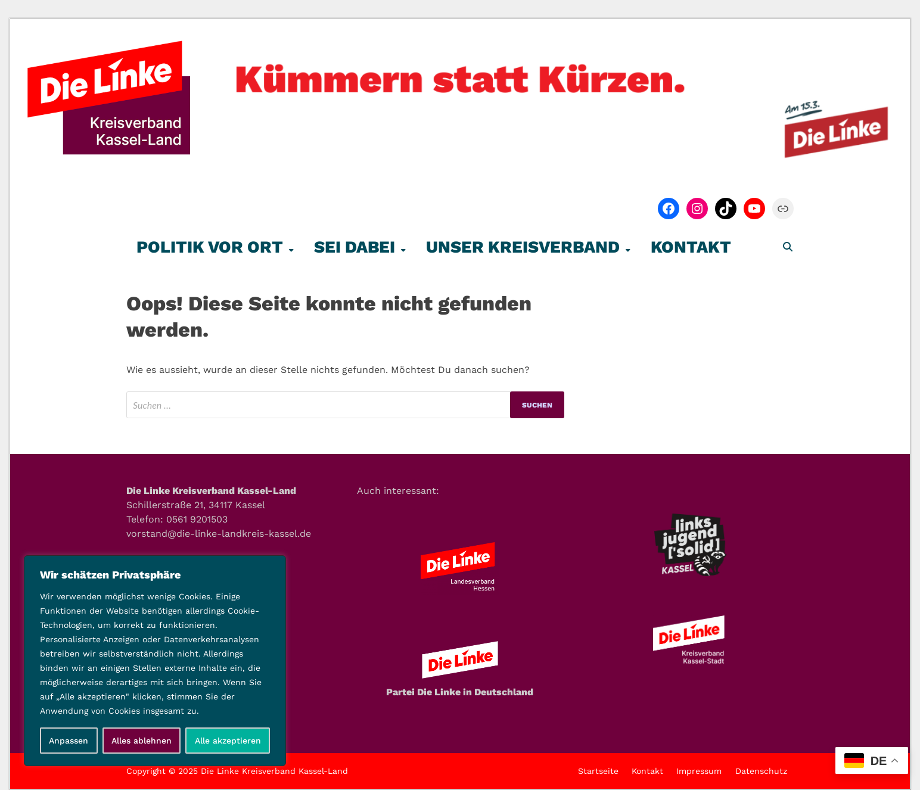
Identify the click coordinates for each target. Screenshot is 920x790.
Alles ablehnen (141, 740)
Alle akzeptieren (228, 740)
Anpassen (68, 740)
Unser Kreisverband (523, 247)
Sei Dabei (354, 247)
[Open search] (788, 248)
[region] (155, 660)
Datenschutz (761, 771)
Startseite (598, 771)
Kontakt (691, 247)
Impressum (699, 771)
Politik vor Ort (209, 247)
